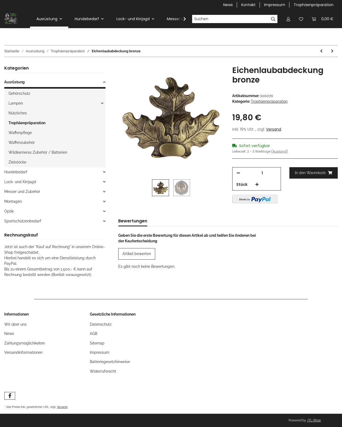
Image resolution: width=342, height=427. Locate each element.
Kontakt (248, 4)
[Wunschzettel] (301, 19)
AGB (93, 333)
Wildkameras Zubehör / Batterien (38, 152)
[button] (288, 19)
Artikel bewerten (137, 254)
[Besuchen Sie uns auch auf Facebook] (9, 396)
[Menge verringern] (238, 173)
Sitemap (97, 343)
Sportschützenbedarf (22, 221)
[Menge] (262, 173)
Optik (9, 211)
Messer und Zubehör (22, 191)
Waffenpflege (20, 133)
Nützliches (18, 113)
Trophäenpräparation (313, 4)
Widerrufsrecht (103, 371)
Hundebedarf (15, 172)
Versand (273, 129)
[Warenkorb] (322, 19)
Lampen (16, 103)
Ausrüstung (14, 82)
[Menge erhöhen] (257, 184)
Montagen (13, 201)
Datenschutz (101, 324)
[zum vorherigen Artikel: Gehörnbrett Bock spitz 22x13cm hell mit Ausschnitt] (321, 51)
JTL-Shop (314, 420)
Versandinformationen (23, 352)
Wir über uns (15, 324)
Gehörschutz (19, 93)
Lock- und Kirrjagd (20, 182)
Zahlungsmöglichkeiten (24, 343)
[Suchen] (230, 19)
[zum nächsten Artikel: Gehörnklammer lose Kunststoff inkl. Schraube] (332, 51)
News (228, 4)
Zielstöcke (17, 162)
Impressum (274, 4)
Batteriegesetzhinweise (110, 362)
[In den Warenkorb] (313, 173)
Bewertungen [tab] (132, 221)
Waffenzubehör (22, 142)
